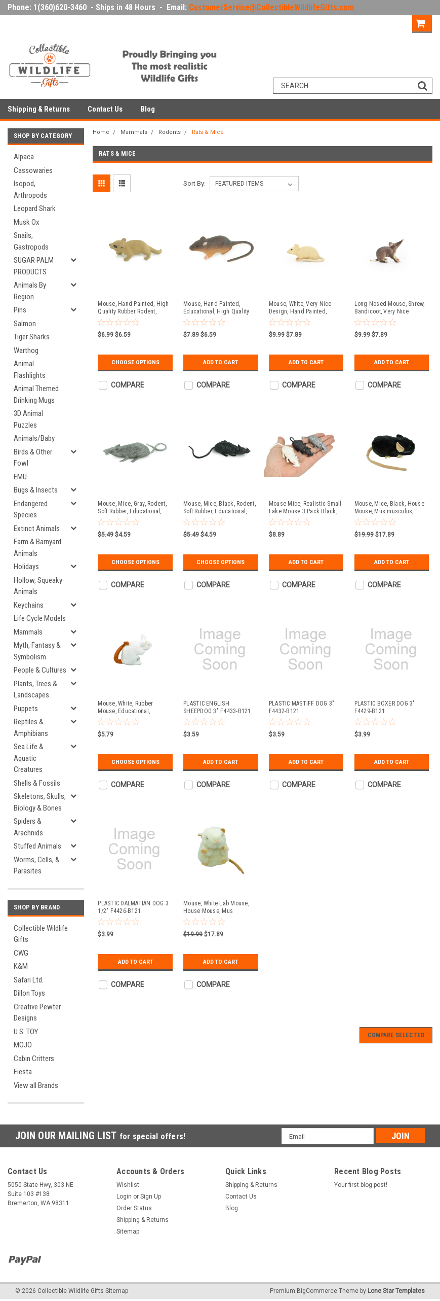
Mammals (28, 632)
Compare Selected (396, 1035)
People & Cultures (40, 670)
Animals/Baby (34, 438)
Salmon (25, 323)
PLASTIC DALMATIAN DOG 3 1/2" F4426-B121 (133, 907)
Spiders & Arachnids (28, 827)
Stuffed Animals (37, 846)
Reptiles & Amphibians (31, 727)
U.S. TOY (26, 1031)
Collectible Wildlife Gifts (41, 934)
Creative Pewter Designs (37, 1012)
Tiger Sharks (32, 336)
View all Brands (36, 1085)
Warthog (26, 350)
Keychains (29, 605)
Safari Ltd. (29, 979)
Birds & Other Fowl (33, 457)
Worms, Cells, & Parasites (37, 865)
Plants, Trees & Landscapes (35, 689)
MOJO (23, 1044)
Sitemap (127, 1231)
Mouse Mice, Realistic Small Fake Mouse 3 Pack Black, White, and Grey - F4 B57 (305, 507)
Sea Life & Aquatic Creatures (29, 758)
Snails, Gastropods (31, 241)
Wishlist (127, 1184)
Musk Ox (26, 222)
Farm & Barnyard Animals (37, 547)
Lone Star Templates (396, 1290)
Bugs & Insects (36, 490)
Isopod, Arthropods (30, 189)
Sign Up (394, 22)
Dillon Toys (29, 993)
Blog (147, 109)
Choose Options (135, 362)
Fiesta (23, 1071)
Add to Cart (220, 362)
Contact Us (105, 109)
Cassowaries (33, 170)
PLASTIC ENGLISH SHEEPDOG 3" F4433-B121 (217, 707)
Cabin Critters (34, 1058)
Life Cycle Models (40, 618)
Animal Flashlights (30, 369)
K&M (21, 966)
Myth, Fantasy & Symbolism (37, 651)
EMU (20, 476)
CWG (21, 953)
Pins (20, 309)
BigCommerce (317, 1290)
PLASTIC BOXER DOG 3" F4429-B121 (384, 707)
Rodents (169, 132)
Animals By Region (30, 290)
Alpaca (24, 156)
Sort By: (194, 183)
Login (359, 22)
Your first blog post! (360, 1184)
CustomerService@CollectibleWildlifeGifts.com (271, 7)
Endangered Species (31, 509)
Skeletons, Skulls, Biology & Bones (40, 802)
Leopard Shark (35, 208)
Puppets (26, 708)
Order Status (134, 1208)
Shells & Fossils (37, 783)
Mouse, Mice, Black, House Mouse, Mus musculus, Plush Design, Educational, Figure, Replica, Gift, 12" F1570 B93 (389, 507)
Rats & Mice (208, 132)
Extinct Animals (37, 528)
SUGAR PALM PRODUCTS (34, 266)
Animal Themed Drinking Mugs (36, 394)
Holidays (26, 566)
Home (101, 132)
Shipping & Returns (39, 109)
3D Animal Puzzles (28, 419)
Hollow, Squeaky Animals (38, 586)
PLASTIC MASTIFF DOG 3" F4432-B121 (302, 707)
